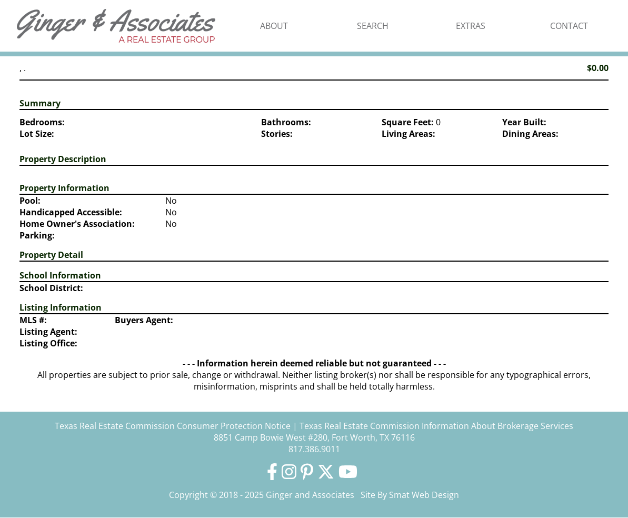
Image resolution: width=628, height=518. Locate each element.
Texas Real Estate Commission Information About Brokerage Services (436, 426)
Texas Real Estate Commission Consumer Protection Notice (173, 426)
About (274, 26)
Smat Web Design (424, 495)
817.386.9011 (314, 449)
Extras (470, 26)
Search (372, 26)
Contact (569, 26)
